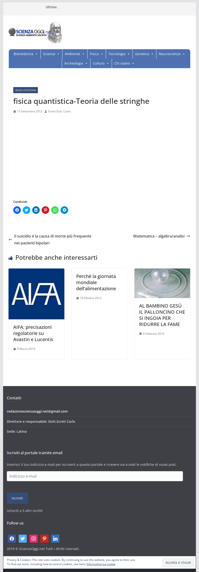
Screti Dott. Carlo (59, 111)
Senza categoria (25, 90)
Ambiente (72, 54)
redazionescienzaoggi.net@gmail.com (37, 411)
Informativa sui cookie (101, 564)
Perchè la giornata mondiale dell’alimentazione (96, 282)
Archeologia (73, 63)
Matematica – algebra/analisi (161, 236)
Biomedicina (23, 54)
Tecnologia (116, 54)
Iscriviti (17, 498)
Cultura (99, 63)
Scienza (49, 54)
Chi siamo (122, 63)
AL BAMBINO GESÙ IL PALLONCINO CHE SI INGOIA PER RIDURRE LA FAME (162, 315)
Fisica (94, 54)
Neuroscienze (170, 54)
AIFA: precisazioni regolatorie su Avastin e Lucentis (33, 333)
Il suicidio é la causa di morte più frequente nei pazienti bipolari (50, 239)
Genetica (142, 54)
